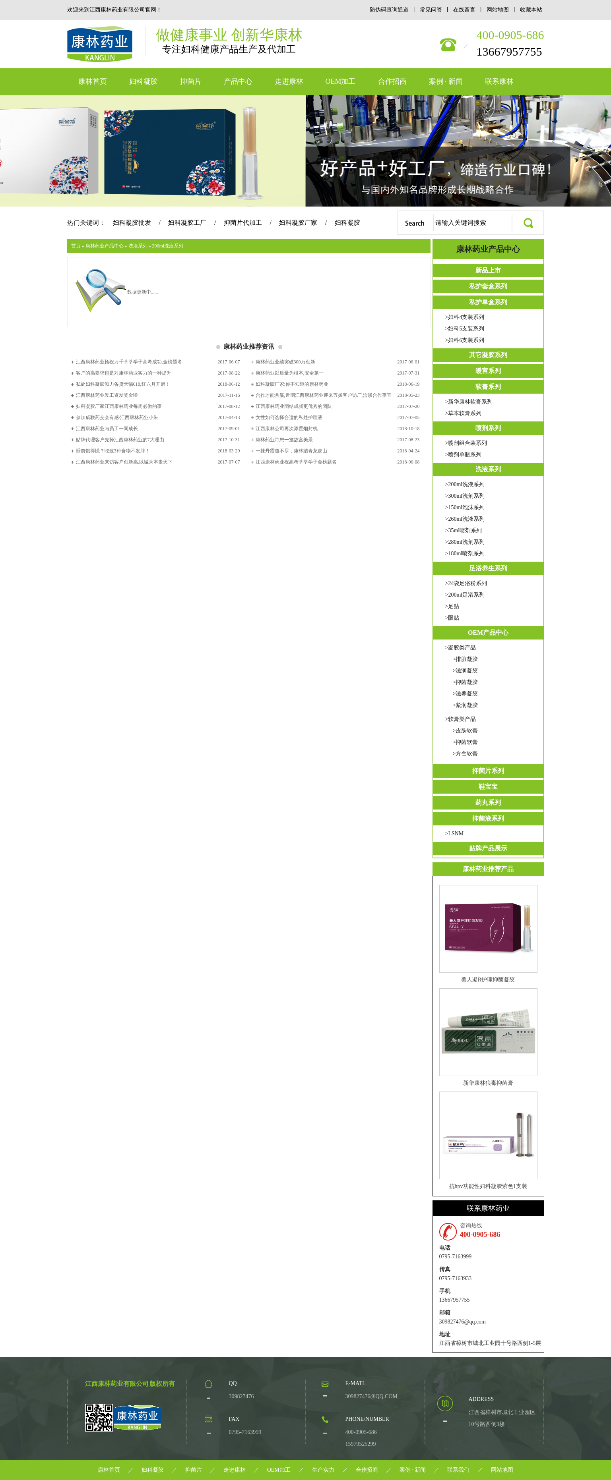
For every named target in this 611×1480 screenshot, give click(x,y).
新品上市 (488, 270)
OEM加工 (341, 81)
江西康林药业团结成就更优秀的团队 (294, 406)
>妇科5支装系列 (465, 329)
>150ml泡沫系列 (465, 507)
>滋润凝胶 (465, 671)
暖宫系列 (488, 370)
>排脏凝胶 (465, 659)
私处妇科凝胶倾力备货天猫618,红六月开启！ (123, 384)
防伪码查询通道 (389, 10)
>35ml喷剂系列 (463, 530)
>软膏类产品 (460, 719)
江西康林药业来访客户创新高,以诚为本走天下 (124, 462)
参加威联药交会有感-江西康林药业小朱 (117, 417)
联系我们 (458, 1470)
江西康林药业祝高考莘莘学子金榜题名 (296, 462)
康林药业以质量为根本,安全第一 (290, 373)
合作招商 (392, 81)
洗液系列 (137, 246)
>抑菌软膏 (465, 742)
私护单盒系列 (488, 302)
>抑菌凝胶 (465, 682)
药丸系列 (488, 802)
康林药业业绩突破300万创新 (285, 362)
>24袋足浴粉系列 (466, 583)
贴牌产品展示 (488, 848)
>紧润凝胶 (465, 705)
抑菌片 (191, 81)
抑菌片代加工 (243, 222)
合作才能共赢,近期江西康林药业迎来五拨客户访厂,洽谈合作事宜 (324, 395)
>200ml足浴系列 (465, 595)
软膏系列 (488, 386)
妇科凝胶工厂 (187, 222)
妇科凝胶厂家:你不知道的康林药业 (292, 384)
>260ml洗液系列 (465, 519)
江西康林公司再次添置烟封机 (287, 428)
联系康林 (499, 81)
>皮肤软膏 (465, 731)
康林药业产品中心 (104, 246)
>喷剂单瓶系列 (463, 455)
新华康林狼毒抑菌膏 (488, 1083)
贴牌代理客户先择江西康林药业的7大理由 (120, 439)
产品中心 (238, 81)
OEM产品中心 (488, 632)
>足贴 (452, 606)
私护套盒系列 (488, 286)
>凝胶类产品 (460, 648)
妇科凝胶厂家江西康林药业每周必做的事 (119, 406)
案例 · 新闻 (446, 81)
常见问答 (431, 10)
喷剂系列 (488, 428)
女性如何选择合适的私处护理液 (289, 417)
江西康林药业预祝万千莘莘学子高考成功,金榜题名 (129, 362)
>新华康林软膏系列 (469, 402)
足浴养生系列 (488, 568)
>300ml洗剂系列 (465, 496)
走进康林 (289, 81)
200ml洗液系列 (168, 246)
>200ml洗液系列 (465, 484)
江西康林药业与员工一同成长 (107, 428)
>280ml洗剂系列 (465, 542)
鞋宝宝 (488, 786)
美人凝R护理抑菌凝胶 (488, 980)
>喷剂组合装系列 (466, 443)
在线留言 (464, 10)
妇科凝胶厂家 (298, 222)
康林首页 (92, 81)
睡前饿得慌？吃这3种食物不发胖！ (113, 451)
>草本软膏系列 (463, 413)
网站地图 (498, 10)
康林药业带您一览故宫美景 (284, 439)
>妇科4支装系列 (465, 317)
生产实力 (323, 1470)
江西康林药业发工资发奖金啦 (107, 395)
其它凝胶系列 (488, 355)
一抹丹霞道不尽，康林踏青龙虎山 (291, 451)
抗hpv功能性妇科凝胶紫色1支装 (488, 1186)
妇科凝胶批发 (132, 222)
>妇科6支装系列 (465, 340)
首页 (76, 246)
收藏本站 (531, 10)
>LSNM (454, 834)
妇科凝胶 (143, 81)
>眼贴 (452, 618)
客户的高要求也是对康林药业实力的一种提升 (123, 373)
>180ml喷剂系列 (465, 553)
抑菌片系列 (488, 770)
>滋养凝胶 (465, 694)
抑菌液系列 (488, 818)
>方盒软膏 (465, 754)
